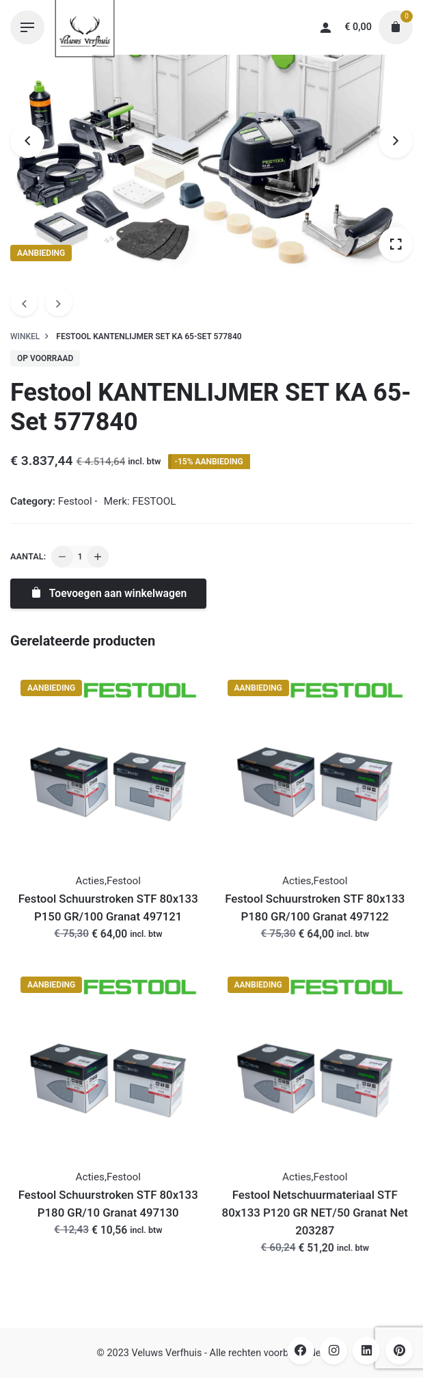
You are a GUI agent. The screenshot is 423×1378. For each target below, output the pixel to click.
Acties (90, 881)
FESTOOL (154, 501)
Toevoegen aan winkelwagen (108, 593)
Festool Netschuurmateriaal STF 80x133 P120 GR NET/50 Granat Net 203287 (315, 1212)
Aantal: (28, 556)
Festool (75, 501)
